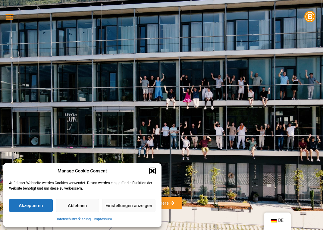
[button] (152, 171)
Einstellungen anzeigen (128, 205)
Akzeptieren (31, 205)
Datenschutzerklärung (73, 219)
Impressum (103, 219)
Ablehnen (77, 205)
